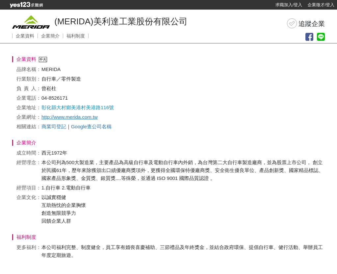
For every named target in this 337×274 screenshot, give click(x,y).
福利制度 (75, 36)
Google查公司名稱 (91, 126)
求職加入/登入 (288, 4)
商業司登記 (53, 126)
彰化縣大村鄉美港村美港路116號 (77, 107)
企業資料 (25, 36)
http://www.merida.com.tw (69, 117)
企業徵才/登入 (320, 4)
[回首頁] (26, 5)
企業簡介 (50, 36)
